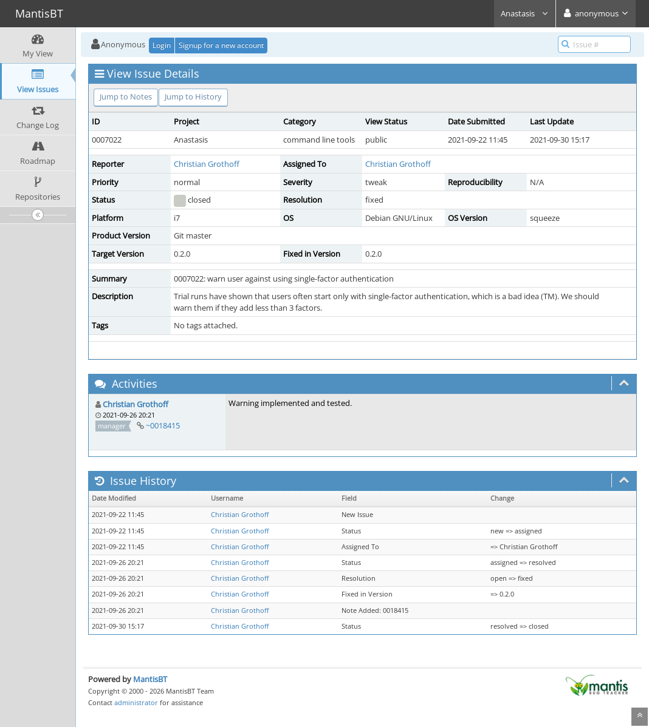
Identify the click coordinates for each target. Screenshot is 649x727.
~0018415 (163, 425)
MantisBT (150, 679)
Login (162, 45)
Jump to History (193, 96)
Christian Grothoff (206, 163)
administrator (136, 702)
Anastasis (525, 13)
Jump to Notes (126, 96)
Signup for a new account (221, 45)
